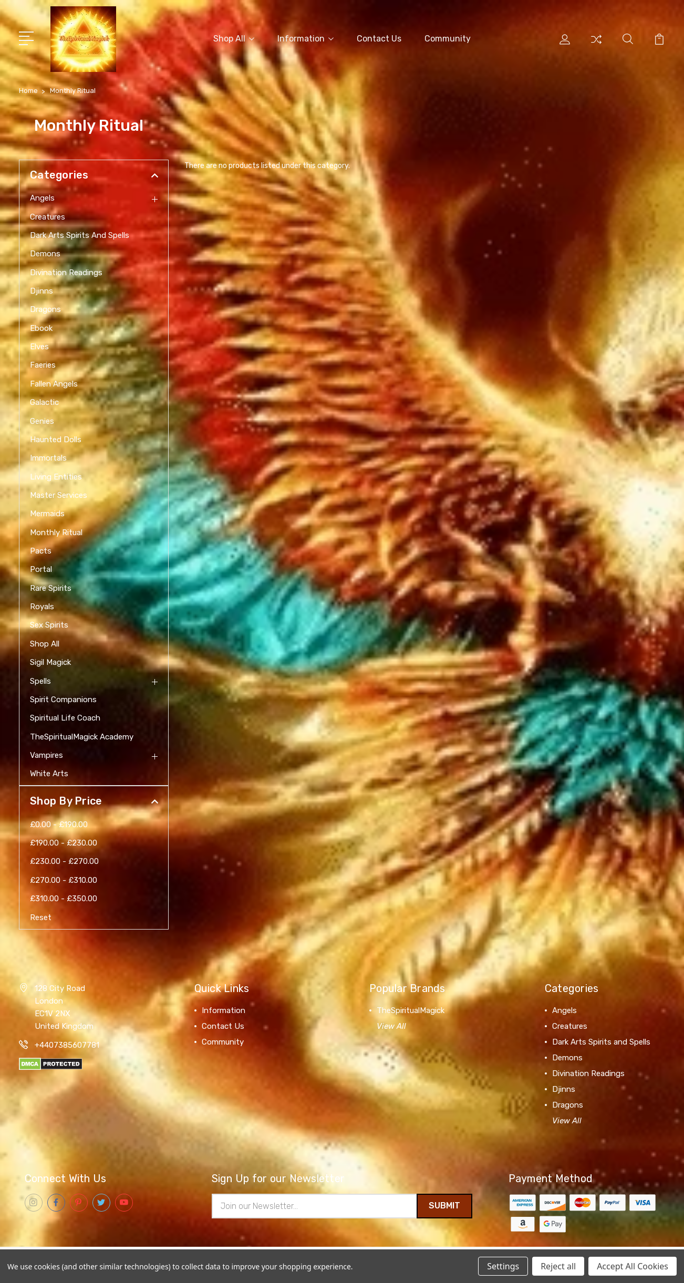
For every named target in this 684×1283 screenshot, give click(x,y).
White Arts (49, 772)
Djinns (41, 289)
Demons (45, 252)
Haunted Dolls (55, 438)
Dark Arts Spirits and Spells (79, 233)
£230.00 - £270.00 (64, 859)
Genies (42, 419)
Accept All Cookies (632, 1266)
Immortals (48, 456)
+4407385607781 (67, 1043)
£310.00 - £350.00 (63, 897)
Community (447, 38)
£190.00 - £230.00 (63, 841)
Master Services (58, 493)
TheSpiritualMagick (410, 1008)
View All (391, 1024)
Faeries (43, 363)
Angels (42, 196)
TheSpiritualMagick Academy (81, 734)
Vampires (46, 753)
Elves (39, 345)
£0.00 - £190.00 (59, 822)
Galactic (44, 400)
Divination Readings (66, 270)
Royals (42, 605)
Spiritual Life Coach (65, 716)
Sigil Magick (50, 660)
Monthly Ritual (56, 530)
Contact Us (379, 38)
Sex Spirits (49, 623)
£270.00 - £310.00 (63, 878)
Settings (503, 1266)
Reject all (558, 1266)
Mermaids (47, 512)
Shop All (233, 38)
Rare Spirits (50, 586)
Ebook (41, 326)
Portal (41, 567)
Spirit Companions (63, 698)
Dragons (45, 307)
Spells (40, 679)
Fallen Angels (54, 382)
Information (305, 38)
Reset (40, 915)
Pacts (40, 549)
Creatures (47, 215)
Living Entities (56, 474)
